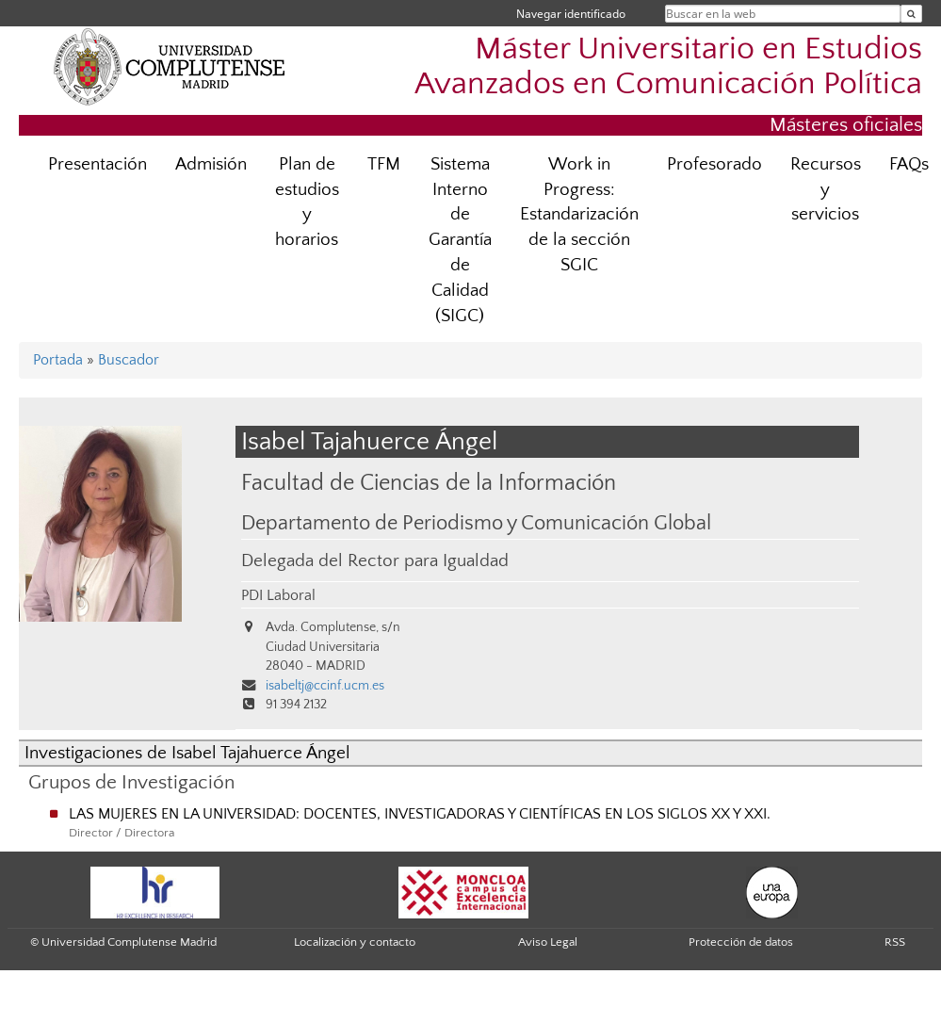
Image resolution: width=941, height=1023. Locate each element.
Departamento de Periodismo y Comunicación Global (476, 523)
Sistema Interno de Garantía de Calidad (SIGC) (460, 240)
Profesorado (714, 164)
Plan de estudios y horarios (307, 202)
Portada (58, 359)
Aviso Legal (547, 942)
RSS (894, 942)
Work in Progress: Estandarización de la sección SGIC (579, 215)
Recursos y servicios (825, 189)
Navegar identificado (570, 14)
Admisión (211, 164)
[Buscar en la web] (911, 14)
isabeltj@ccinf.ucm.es (325, 685)
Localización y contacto (354, 942)
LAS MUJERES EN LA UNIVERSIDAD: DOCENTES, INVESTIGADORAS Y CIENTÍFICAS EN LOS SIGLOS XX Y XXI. (420, 813)
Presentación (97, 164)
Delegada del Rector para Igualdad (375, 561)
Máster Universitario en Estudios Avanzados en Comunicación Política (668, 67)
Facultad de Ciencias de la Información (428, 482)
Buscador (128, 359)
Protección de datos (741, 942)
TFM (383, 164)
